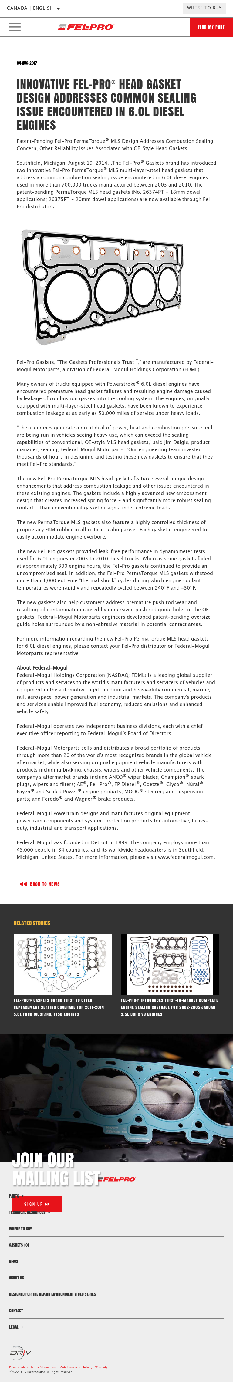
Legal (17, 1327)
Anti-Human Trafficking (76, 1367)
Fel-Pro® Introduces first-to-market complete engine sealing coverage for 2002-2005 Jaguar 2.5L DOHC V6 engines (169, 1007)
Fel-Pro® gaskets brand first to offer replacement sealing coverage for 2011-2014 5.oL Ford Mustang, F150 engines (59, 1007)
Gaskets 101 (19, 1245)
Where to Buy (204, 8)
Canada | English (30, 8)
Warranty (101, 1367)
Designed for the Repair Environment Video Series (52, 1294)
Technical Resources (30, 1212)
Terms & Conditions (44, 1367)
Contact (16, 1310)
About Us (16, 1278)
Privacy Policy (18, 1367)
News (13, 1261)
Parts (17, 1196)
